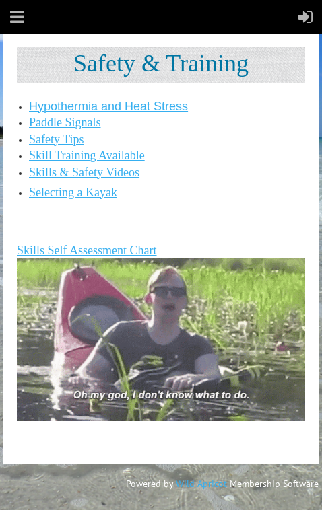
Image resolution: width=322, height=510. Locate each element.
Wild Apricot (201, 484)
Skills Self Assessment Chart (87, 250)
